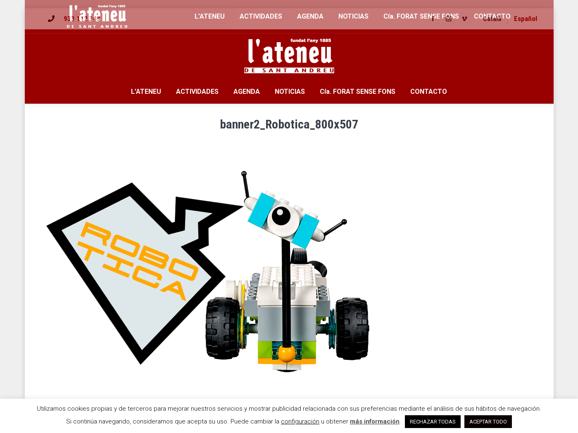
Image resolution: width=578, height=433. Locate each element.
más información (375, 421)
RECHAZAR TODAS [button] (433, 422)
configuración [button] (300, 421)
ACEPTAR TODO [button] (488, 422)
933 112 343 (82, 18)
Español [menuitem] (525, 18)
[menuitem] (492, 19)
